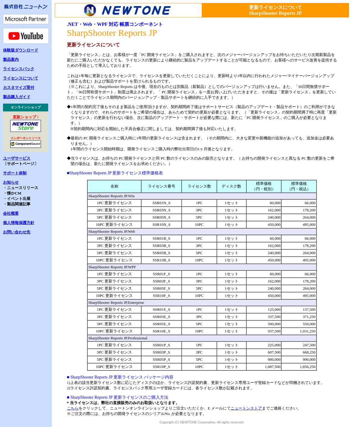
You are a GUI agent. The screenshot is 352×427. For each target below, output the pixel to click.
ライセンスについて (20, 78)
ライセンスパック (18, 69)
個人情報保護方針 (18, 222)
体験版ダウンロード (20, 50)
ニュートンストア (246, 408)
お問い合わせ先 (16, 232)
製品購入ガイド (16, 97)
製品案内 (11, 59)
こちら (73, 408)
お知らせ (11, 182)
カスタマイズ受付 (18, 87)
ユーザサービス (16, 158)
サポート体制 (14, 173)
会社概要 (11, 213)
